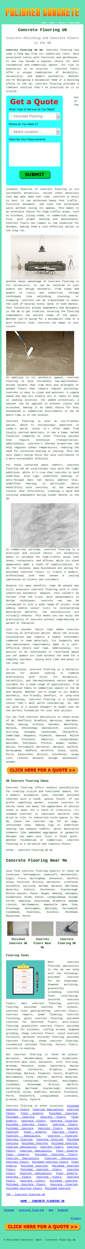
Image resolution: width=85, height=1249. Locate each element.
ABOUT (52, 23)
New (51, 1210)
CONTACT (62, 23)
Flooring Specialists (48, 1109)
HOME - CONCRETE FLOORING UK (42, 1201)
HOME (44, 23)
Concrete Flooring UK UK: (25, 50)
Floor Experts (32, 1113)
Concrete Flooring (64, 1121)
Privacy (76, 1218)
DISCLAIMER (74, 23)
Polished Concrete (63, 1113)
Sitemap (9, 1210)
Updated (63, 1210)
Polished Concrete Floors (26, 1124)
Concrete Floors (53, 1117)
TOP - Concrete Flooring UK (25, 1194)
